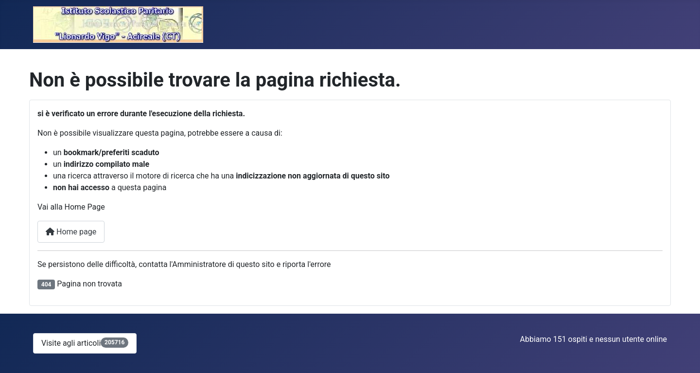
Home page (71, 231)
